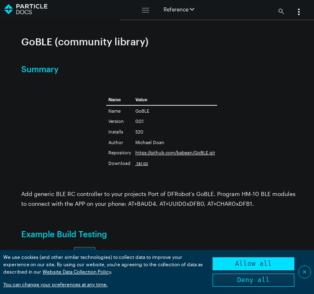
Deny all (253, 280)
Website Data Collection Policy (77, 271)
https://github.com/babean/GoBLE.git (175, 152)
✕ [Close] (304, 272)
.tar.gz (141, 163)
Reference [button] (179, 9)
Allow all (253, 263)
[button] (299, 12)
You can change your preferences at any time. (55, 284)
